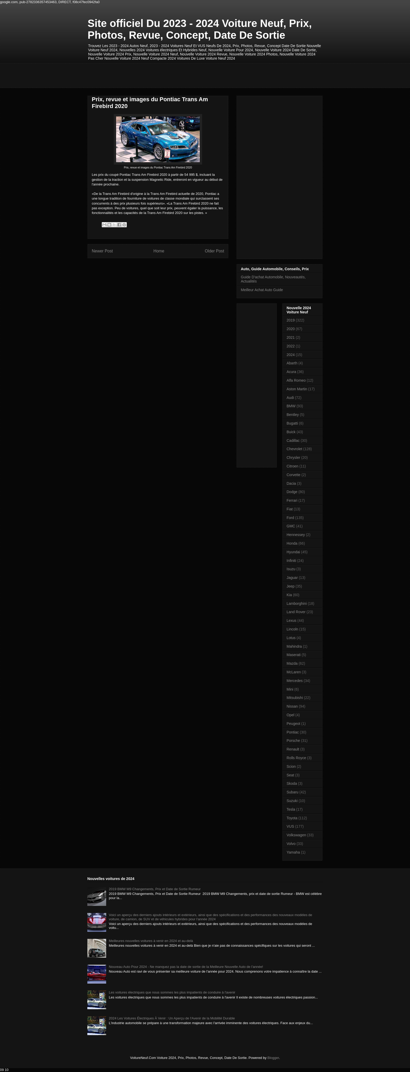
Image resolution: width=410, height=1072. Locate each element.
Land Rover (296, 612)
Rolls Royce (296, 758)
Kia (289, 595)
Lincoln (292, 629)
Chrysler (293, 457)
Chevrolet (294, 449)
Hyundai (293, 552)
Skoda (292, 783)
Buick (291, 432)
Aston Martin (297, 389)
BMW (291, 406)
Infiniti (291, 560)
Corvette (293, 475)
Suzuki (292, 801)
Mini (290, 689)
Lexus (291, 620)
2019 (291, 320)
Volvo (291, 844)
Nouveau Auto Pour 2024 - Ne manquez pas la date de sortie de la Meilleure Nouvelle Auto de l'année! (186, 967)
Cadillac (293, 440)
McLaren (294, 672)
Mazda (292, 663)
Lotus (291, 638)
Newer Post (102, 251)
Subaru (292, 792)
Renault (293, 749)
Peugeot (293, 723)
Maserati (294, 655)
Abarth (292, 363)
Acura (291, 372)
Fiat (290, 509)
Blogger (273, 1058)
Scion (291, 766)
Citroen (292, 466)
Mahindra (294, 646)
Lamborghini (297, 603)
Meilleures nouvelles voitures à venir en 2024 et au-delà (151, 941)
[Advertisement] (183, 75)
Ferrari (292, 500)
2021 (291, 337)
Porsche (293, 740)
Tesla (291, 809)
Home (158, 251)
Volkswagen (296, 835)
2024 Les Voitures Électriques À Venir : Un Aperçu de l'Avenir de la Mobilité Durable (172, 1018)
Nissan (292, 706)
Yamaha (293, 852)
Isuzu (291, 569)
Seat (290, 775)
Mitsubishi (295, 698)
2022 (291, 346)
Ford (290, 518)
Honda (292, 543)
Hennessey (296, 535)
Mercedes (295, 681)
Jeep (290, 586)
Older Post (214, 251)
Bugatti (292, 423)
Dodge (292, 492)
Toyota (292, 818)
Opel (290, 715)
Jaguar (292, 578)
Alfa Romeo (296, 380)
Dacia (291, 483)
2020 (291, 329)
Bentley (293, 415)
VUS (290, 826)
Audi (290, 398)
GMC (291, 526)
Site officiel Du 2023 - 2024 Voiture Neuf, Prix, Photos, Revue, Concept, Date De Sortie (200, 29)
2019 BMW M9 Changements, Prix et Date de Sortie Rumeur (155, 889)
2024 (291, 355)
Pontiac (293, 732)
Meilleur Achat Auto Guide (262, 290)
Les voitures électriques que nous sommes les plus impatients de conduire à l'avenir (172, 992)
